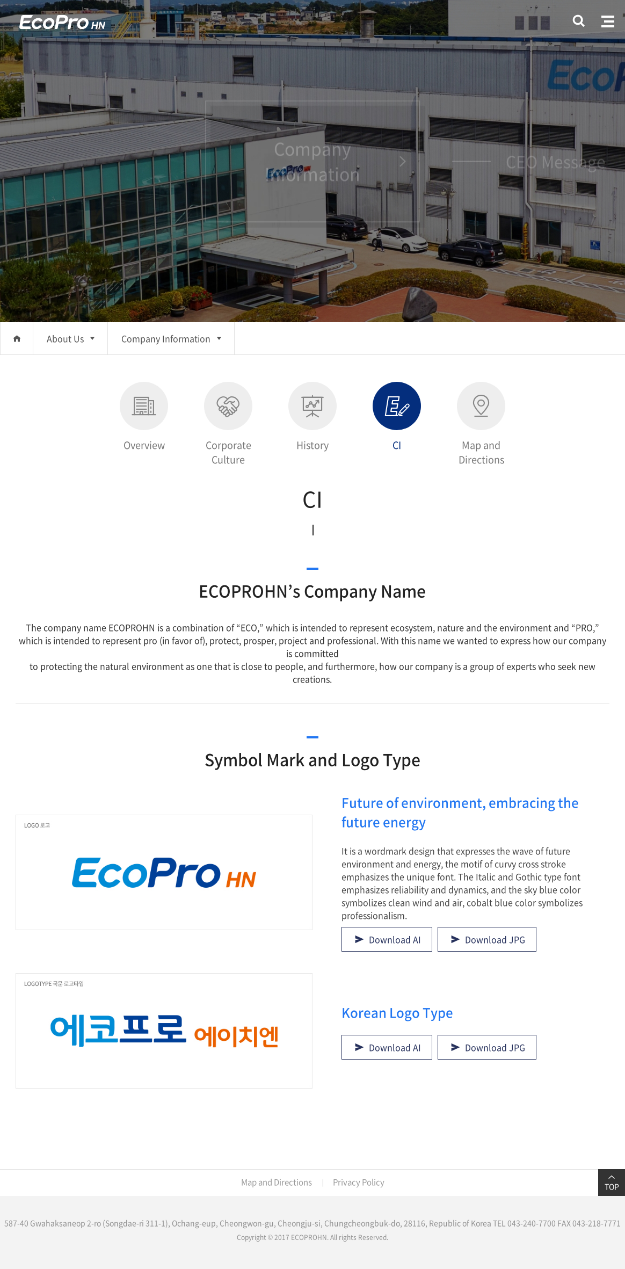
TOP (611, 1182)
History (312, 417)
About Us (65, 338)
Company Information (165, 338)
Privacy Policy (358, 1182)
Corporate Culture (228, 424)
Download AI (395, 939)
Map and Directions (481, 424)
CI (397, 417)
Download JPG (495, 939)
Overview (144, 417)
